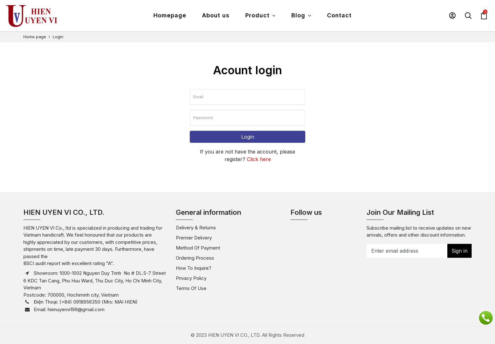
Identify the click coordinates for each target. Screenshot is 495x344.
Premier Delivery (194, 238)
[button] (452, 15)
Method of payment (198, 248)
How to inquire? (193, 268)
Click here (259, 159)
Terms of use (191, 288)
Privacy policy (191, 278)
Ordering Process (195, 258)
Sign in (459, 251)
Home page (34, 36)
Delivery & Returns (196, 228)
